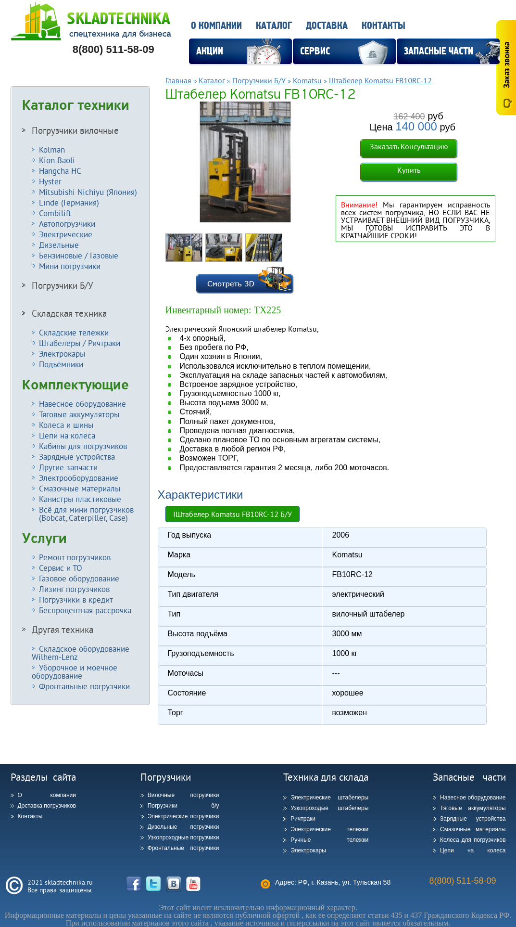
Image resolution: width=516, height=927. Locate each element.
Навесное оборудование (82, 404)
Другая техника (62, 629)
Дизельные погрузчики (183, 827)
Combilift (55, 213)
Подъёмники (61, 364)
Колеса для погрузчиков (473, 840)
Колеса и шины (66, 425)
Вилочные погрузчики (183, 795)
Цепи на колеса (67, 435)
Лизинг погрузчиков (74, 589)
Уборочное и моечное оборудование (74, 671)
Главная (178, 80)
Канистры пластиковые (80, 499)
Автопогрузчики (67, 224)
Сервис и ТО (60, 568)
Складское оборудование (80, 653)
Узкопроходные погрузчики (183, 837)
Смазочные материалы (79, 488)
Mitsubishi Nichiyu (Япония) (88, 192)
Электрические (65, 234)
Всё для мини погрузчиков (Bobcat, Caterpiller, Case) (83, 513)
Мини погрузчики (70, 266)
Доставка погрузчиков (47, 805)
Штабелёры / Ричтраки (79, 343)
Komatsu (307, 80)
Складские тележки (74, 332)
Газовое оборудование (79, 578)
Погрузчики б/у (183, 805)
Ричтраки (302, 818)
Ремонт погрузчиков (75, 557)
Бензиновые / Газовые (78, 255)
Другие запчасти (68, 467)
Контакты (383, 26)
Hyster (50, 181)
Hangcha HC (60, 171)
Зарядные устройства (77, 456)
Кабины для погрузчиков (83, 446)
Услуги (44, 538)
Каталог (274, 26)
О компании (216, 26)
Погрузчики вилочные (75, 130)
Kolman (52, 149)
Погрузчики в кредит (76, 599)
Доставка (327, 26)
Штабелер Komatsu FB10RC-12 (380, 80)
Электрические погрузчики (183, 816)
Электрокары (62, 353)
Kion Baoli (57, 160)
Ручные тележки (329, 840)
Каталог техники (75, 105)
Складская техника (69, 313)
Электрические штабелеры (329, 797)
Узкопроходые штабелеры (329, 808)
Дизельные (59, 245)
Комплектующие (75, 385)
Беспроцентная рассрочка (85, 610)
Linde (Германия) (69, 202)
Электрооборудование (78, 478)
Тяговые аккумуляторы (79, 414)
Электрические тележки (329, 829)
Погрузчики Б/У (62, 285)
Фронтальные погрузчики (84, 686)
